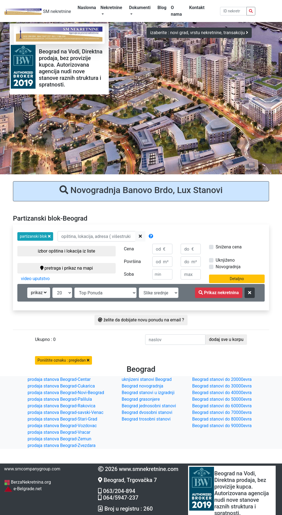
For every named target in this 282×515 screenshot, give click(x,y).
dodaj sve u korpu (226, 339)
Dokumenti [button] (140, 7)
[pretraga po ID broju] (233, 11)
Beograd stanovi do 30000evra (222, 386)
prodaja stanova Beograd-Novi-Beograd (66, 392)
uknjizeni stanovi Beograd (147, 379)
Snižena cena (229, 247)
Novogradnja (228, 266)
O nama (176, 11)
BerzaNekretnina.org (27, 482)
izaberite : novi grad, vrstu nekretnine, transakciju (199, 32)
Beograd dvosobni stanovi (147, 412)
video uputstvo (35, 278)
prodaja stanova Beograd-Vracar (59, 432)
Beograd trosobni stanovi (146, 419)
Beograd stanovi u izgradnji (148, 392)
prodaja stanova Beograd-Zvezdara (62, 445)
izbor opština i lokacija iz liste (66, 251)
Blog (162, 7)
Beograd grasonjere (141, 399)
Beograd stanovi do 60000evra (222, 405)
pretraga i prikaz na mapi (66, 268)
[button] (35, 236)
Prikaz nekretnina (219, 292)
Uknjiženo (225, 260)
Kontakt (197, 7)
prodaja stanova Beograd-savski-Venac (65, 412)
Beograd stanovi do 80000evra (222, 419)
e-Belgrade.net (23, 488)
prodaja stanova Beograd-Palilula (60, 399)
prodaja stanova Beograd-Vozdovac (62, 425)
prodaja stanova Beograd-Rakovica (61, 405)
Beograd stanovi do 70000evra (222, 412)
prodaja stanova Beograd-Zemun (59, 438)
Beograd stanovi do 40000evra (222, 392)
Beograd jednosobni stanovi (149, 405)
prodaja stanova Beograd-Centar (59, 379)
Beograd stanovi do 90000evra (222, 425)
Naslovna (87, 7)
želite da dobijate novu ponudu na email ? (141, 319)
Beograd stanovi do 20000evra (222, 379)
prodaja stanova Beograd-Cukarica (61, 386)
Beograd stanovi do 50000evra (222, 399)
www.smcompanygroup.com (32, 468)
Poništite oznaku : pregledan (63, 360)
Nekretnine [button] (111, 7)
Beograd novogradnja (142, 386)
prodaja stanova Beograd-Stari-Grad (62, 419)
